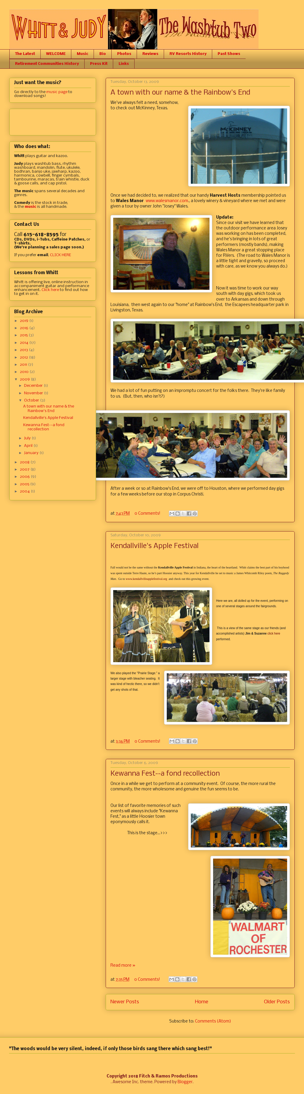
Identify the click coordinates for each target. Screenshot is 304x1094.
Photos (124, 54)
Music (82, 54)
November (34, 393)
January (31, 453)
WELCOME (56, 54)
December (34, 386)
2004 (25, 491)
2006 (25, 477)
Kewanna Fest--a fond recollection (165, 773)
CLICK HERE (60, 255)
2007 (25, 469)
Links (124, 64)
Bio (102, 54)
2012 (24, 357)
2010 (24, 372)
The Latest (25, 54)
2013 (24, 350)
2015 (24, 335)
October (32, 400)
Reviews (150, 54)
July (28, 438)
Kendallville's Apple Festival (154, 546)
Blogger (185, 1082)
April (28, 446)
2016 (24, 328)
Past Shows (229, 54)
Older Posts (277, 1002)
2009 (25, 379)
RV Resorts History (187, 54)
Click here (50, 290)
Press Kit (98, 64)
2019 (24, 321)
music (30, 207)
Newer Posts (124, 1002)
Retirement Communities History (47, 64)
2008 (25, 462)
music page (56, 92)
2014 (24, 343)
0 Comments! (147, 513)
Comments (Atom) (213, 1021)
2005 (25, 484)
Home (201, 1002)
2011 (24, 365)
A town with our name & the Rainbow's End (180, 92)
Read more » (122, 965)
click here (274, 633)
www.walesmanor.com (167, 201)
